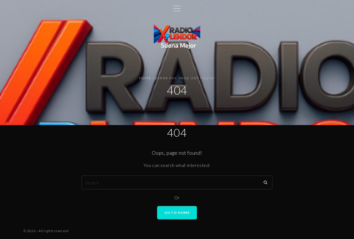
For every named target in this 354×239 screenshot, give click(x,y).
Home (145, 78)
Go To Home (177, 212)
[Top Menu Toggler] (177, 8)
